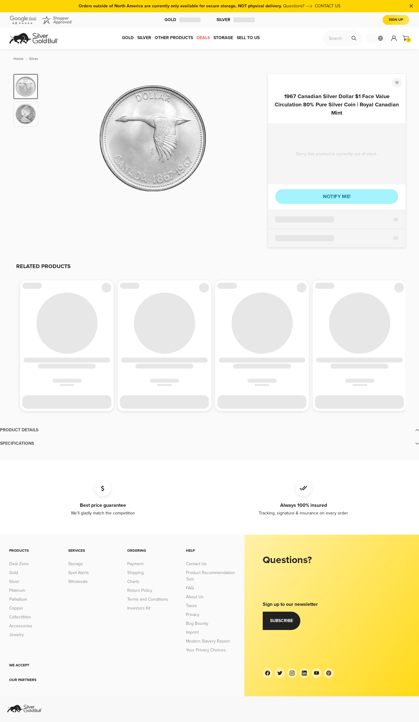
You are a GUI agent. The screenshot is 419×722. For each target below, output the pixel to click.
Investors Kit (138, 608)
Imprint (192, 632)
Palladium (18, 599)
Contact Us (196, 563)
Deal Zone (19, 563)
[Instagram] (292, 673)
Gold (183, 19)
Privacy (192, 614)
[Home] (18, 59)
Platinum (17, 590)
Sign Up (396, 19)
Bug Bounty (197, 623)
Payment (135, 563)
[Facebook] (268, 673)
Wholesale (78, 581)
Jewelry (16, 634)
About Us (195, 596)
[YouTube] (316, 673)
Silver (236, 19)
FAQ (190, 588)
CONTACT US (327, 6)
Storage (75, 563)
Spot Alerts (78, 572)
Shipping (135, 572)
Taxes (191, 605)
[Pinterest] (329, 673)
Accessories (20, 625)
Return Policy (139, 590)
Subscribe (281, 620)
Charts (133, 581)
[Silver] (33, 59)
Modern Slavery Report (208, 641)
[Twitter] (280, 673)
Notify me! (337, 196)
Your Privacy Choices (206, 650)
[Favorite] (397, 82)
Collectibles (20, 617)
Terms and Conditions (147, 599)
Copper (16, 608)
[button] (209, 430)
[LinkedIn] (304, 673)
